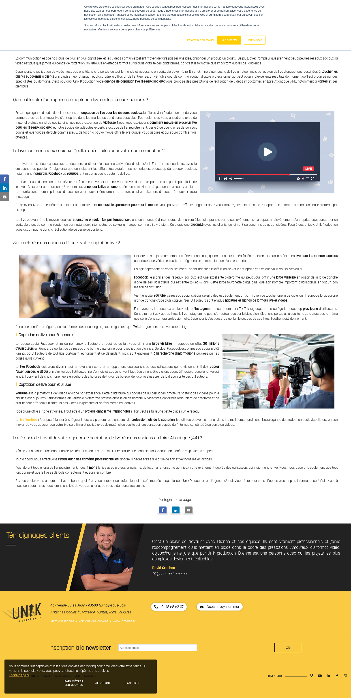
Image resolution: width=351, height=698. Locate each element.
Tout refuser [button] (255, 40)
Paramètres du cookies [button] (201, 40)
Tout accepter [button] (229, 40)
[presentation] (237, 647)
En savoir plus (19, 675)
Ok (288, 647)
